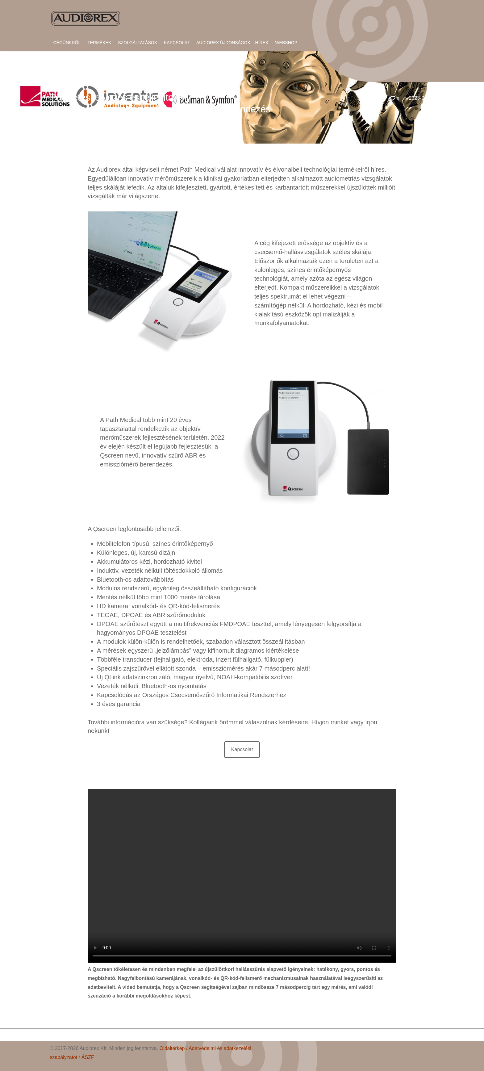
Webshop (286, 42)
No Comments (109, 119)
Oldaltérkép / (174, 1048)
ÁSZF (87, 1057)
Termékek (99, 42)
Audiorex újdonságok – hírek (232, 42)
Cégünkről (67, 42)
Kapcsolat (177, 42)
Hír (89, 119)
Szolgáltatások (137, 42)
